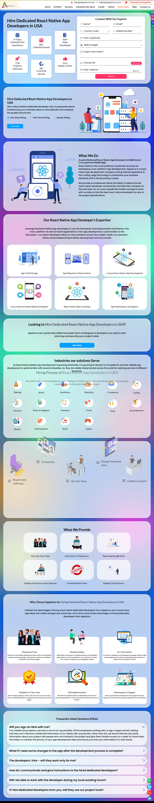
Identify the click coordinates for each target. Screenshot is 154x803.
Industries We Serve (85, 7)
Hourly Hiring (63, 118)
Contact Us (145, 7)
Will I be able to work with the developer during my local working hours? (57, 780)
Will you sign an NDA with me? (29, 727)
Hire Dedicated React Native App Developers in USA (84, 324)
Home (48, 7)
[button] (149, 798)
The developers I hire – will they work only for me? (42, 760)
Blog (134, 7)
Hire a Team (123, 7)
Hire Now (15, 126)
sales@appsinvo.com (110, 2)
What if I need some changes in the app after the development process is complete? (66, 751)
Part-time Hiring (41, 118)
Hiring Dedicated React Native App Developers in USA (92, 602)
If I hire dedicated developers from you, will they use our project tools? (56, 790)
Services (69, 7)
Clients (111, 7)
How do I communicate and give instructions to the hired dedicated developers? (63, 770)
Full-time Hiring (18, 118)
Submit (111, 76)
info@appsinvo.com (84, 2)
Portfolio (58, 7)
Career (101, 7)
